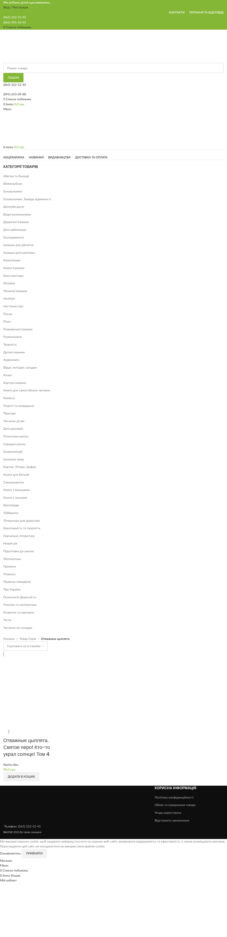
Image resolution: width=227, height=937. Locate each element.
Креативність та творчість (21, 528)
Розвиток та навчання (18, 612)
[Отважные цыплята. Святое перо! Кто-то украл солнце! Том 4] (29, 691)
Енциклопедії (12, 451)
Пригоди (9, 413)
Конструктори (13, 275)
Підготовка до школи (18, 551)
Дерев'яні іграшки (16, 222)
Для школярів (13, 428)
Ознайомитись (11, 853)
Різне (7, 321)
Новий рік (10, 543)
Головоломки (12, 191)
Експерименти (13, 237)
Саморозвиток (13, 482)
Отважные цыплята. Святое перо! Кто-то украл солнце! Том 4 (26, 747)
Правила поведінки (17, 581)
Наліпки (9, 298)
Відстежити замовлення (172, 820)
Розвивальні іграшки (18, 329)
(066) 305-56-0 (13, 22)
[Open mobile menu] (7, 109)
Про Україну (12, 589)
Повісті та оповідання (18, 406)
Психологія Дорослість (19, 597)
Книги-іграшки (13, 268)
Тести (7, 620)
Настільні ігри (13, 306)
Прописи (9, 566)
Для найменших (14, 229)
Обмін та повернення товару (175, 805)
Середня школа (14, 444)
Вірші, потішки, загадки (20, 367)
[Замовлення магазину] (25, 646)
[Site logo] (31, 46)
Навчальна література (19, 536)
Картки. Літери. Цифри (19, 467)
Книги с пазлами (15, 497)
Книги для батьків (16, 474)
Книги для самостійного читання (26, 390)
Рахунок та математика (20, 604)
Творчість (10, 344)
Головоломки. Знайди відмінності (27, 199)
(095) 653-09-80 (14, 94)
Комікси (9, 398)
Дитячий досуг (14, 206)
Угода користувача (168, 812)
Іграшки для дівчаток (18, 245)
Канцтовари (11, 260)
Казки (7, 375)
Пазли (7, 314)
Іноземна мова (13, 459)
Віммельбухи (12, 183)
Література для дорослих (21, 520)
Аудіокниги (11, 360)
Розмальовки (12, 337)
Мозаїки (9, 283)
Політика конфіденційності (174, 797)
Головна (9, 639)
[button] (21, 776)
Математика (12, 559)
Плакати (9, 574)
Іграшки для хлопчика (19, 252)
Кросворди (11, 505)
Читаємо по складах (17, 627)
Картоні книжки (14, 383)
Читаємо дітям (13, 421)
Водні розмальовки (17, 214)
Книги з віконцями (16, 490)
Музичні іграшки (15, 291)
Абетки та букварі (16, 176)
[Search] (113, 68)
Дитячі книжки (14, 352)
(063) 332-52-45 (29, 826)
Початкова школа (15, 436)
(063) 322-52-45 (14, 85)
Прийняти (34, 853)
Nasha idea (10, 764)
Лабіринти (10, 513)
